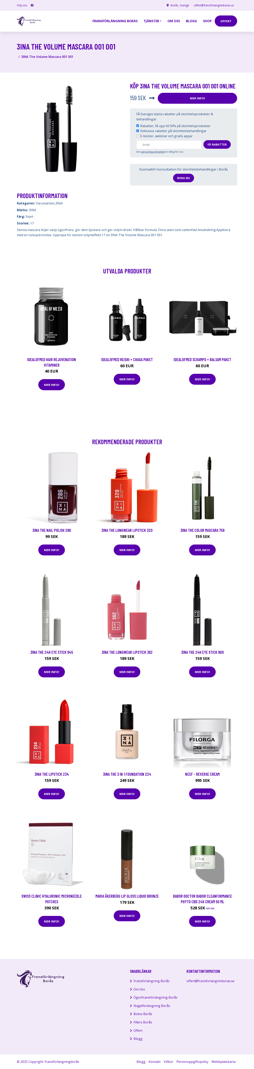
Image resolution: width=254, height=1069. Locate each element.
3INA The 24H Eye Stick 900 (202, 652)
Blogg (191, 21)
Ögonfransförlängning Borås (155, 997)
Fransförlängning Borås (115, 21)
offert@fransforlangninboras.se (214, 5)
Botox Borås (143, 1014)
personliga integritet (153, 151)
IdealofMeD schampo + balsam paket (202, 359)
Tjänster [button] (151, 21)
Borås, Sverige (179, 5)
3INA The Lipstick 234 (52, 774)
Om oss (173, 21)
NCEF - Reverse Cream (202, 774)
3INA (59, 203)
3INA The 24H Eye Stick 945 (51, 652)
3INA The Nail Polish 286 (51, 530)
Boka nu (183, 178)
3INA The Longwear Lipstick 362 (127, 652)
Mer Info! (197, 98)
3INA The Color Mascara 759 (202, 530)
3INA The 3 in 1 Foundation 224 (127, 774)
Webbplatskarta (224, 1061)
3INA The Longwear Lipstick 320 (127, 530)
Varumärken (45, 203)
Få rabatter (217, 144)
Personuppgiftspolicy (192, 1061)
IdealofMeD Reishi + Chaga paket (127, 359)
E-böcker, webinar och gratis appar (166, 136)
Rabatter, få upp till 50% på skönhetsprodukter (175, 126)
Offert (138, 1030)
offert (225, 21)
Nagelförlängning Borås (152, 1006)
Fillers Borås (143, 1022)
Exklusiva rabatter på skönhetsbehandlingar (173, 131)
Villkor (168, 1061)
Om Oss (139, 989)
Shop (207, 21)
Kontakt (155, 1061)
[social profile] (32, 5)
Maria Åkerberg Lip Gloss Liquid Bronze (127, 896)
